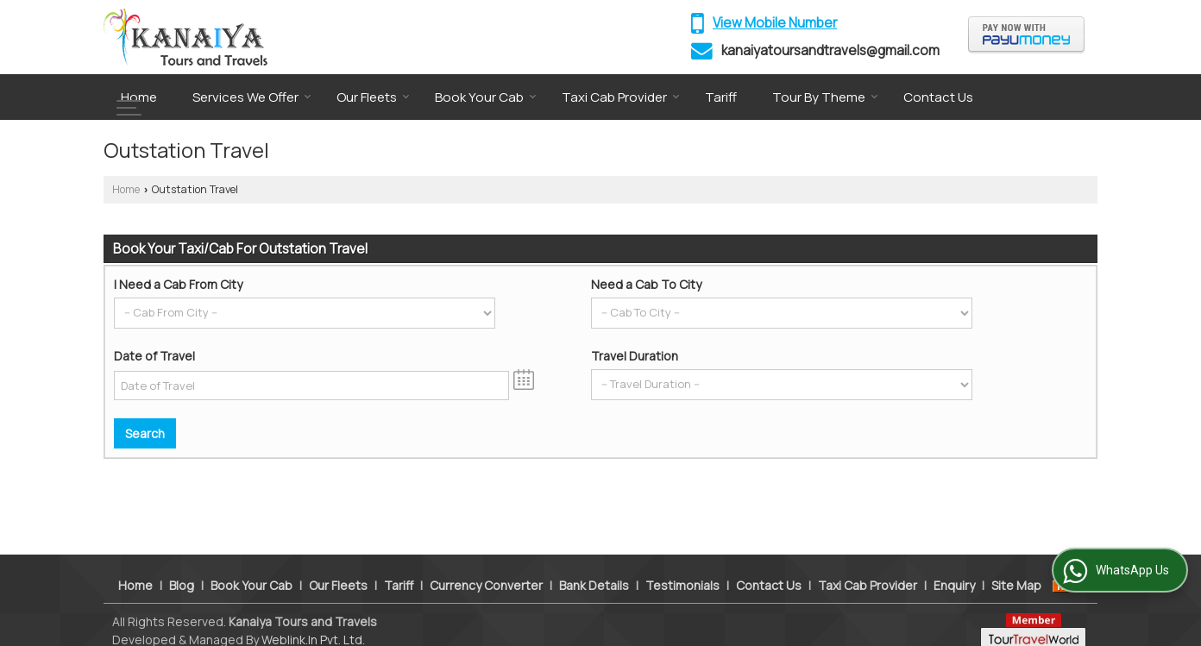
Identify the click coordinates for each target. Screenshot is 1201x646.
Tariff (721, 97)
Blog (181, 567)
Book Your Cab (486, 97)
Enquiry (954, 567)
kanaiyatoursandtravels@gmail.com (830, 50)
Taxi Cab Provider (621, 97)
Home (139, 97)
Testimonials (682, 567)
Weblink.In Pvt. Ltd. (313, 621)
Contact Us (938, 97)
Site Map (1016, 567)
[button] (775, 23)
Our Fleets (373, 97)
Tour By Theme (825, 97)
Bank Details (594, 567)
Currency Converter (486, 567)
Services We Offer (251, 97)
